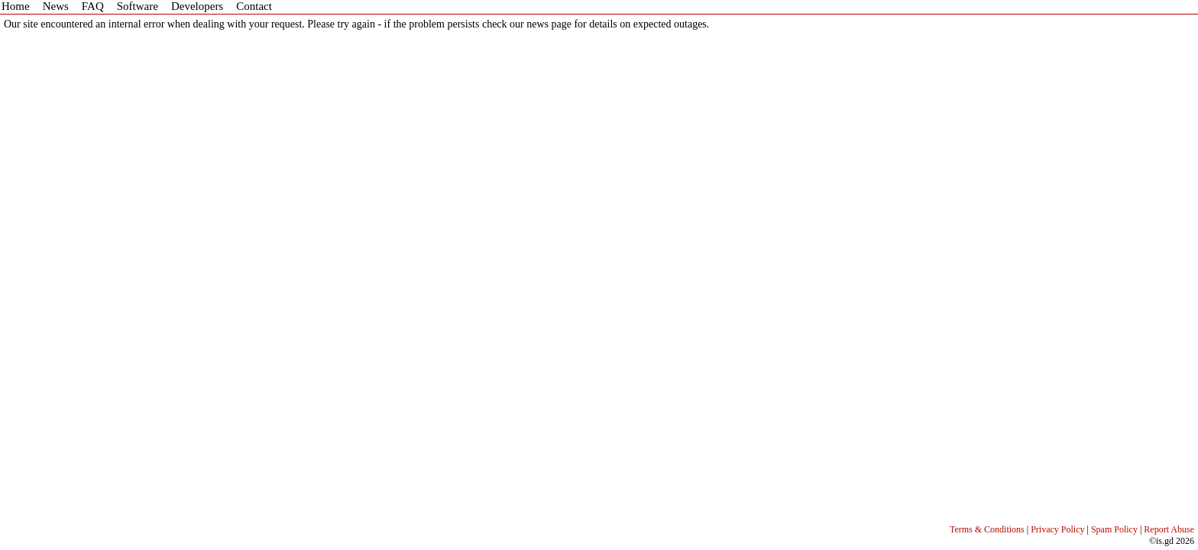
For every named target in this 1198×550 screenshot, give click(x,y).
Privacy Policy (1057, 529)
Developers (197, 6)
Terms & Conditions (987, 529)
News (56, 6)
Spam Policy (1114, 529)
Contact (254, 6)
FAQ (93, 6)
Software (137, 6)
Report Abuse (1169, 529)
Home (16, 6)
